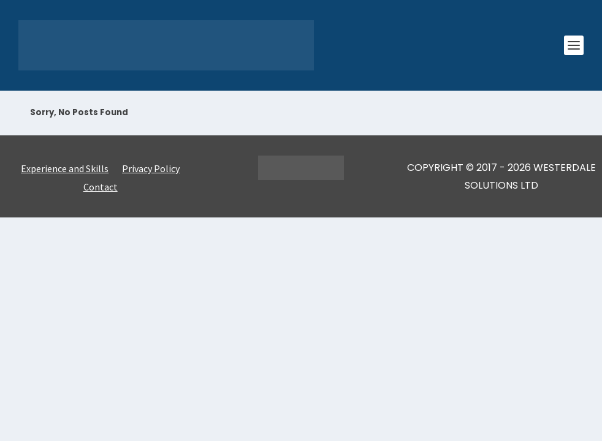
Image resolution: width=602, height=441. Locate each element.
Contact (100, 188)
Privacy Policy (151, 169)
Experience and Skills (65, 169)
